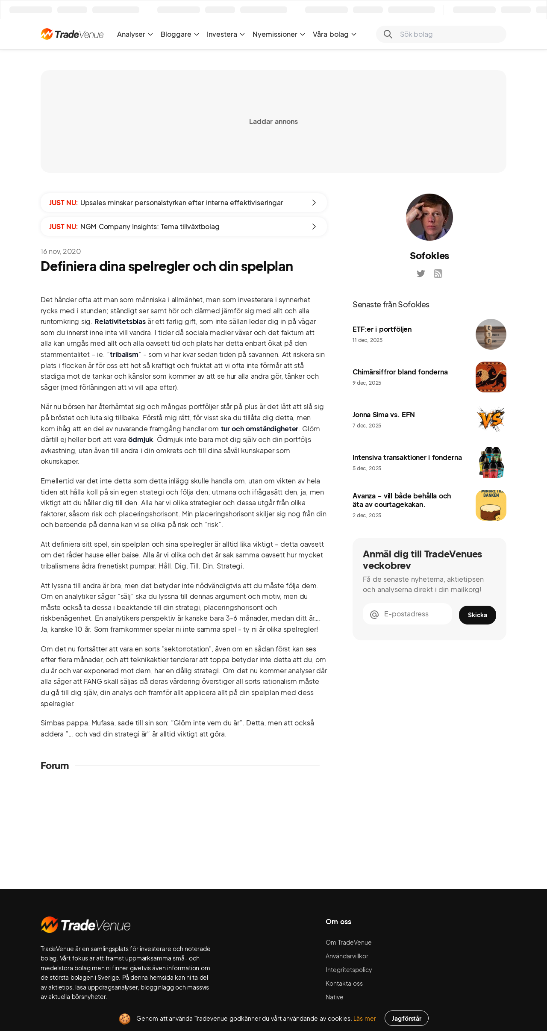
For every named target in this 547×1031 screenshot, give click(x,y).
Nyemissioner (279, 33)
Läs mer (364, 1018)
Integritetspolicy (349, 969)
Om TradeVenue (349, 942)
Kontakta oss (344, 983)
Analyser (135, 33)
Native (335, 997)
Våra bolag (335, 33)
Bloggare (180, 33)
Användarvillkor (347, 956)
